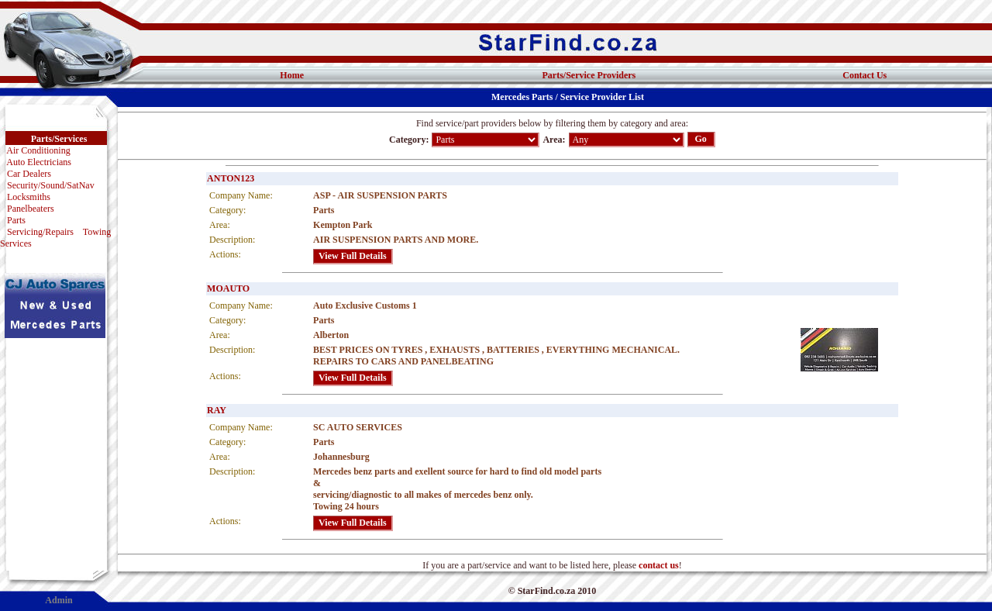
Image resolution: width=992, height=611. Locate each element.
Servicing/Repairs (40, 231)
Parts (16, 220)
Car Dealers (29, 173)
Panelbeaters (30, 208)
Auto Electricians (38, 162)
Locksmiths (28, 197)
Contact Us (864, 75)
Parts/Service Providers (589, 75)
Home (292, 75)
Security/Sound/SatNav (51, 185)
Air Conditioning (38, 150)
